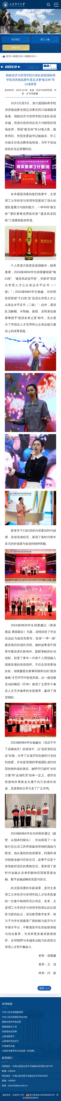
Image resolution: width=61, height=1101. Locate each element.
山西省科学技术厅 (10, 1041)
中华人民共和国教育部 (12, 1012)
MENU (56, 5)
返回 (44, 988)
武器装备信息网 (9, 1031)
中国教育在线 (8, 1046)
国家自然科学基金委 (11, 1022)
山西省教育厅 (8, 1036)
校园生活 (15, 47)
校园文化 (17, 56)
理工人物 (45, 39)
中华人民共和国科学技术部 (14, 1017)
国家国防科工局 (9, 1026)
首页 (8, 56)
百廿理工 (15, 39)
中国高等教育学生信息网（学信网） (19, 1051)
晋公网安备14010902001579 (42, 1095)
